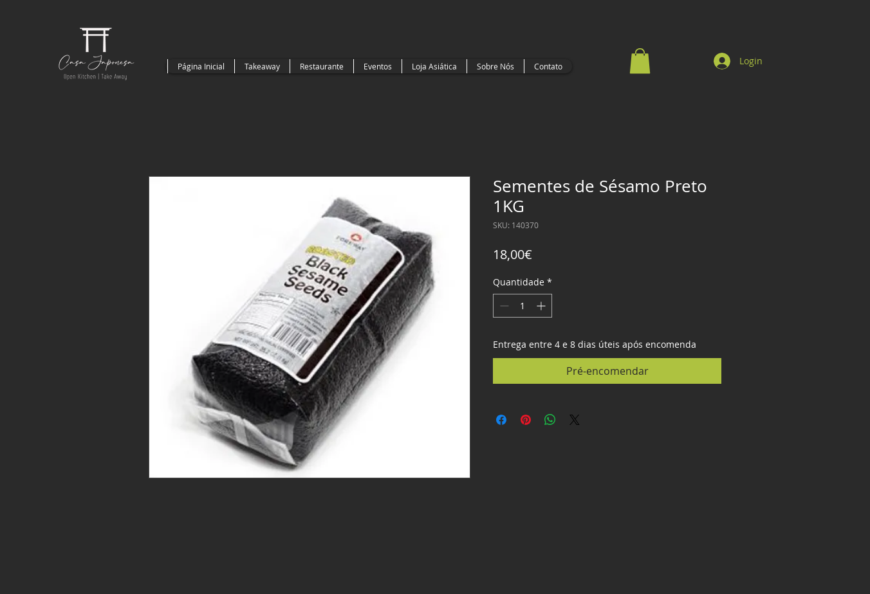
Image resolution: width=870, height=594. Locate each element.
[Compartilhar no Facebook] (501, 420)
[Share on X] (574, 420)
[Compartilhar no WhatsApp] (550, 420)
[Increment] (542, 305)
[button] (640, 60)
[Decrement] (503, 305)
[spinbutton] (522, 305)
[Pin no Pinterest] (525, 420)
